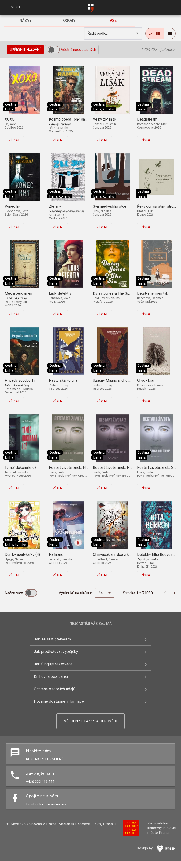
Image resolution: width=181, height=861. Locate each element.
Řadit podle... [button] (98, 33)
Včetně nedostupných (78, 49)
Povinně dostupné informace (59, 701)
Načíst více (14, 593)
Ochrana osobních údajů (54, 689)
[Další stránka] (174, 593)
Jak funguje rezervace (53, 664)
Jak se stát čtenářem (52, 639)
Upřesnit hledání (25, 49)
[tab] (25, 20)
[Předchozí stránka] (165, 593)
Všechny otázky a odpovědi (90, 721)
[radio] (155, 33)
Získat (14, 140)
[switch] (54, 49)
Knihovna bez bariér (51, 676)
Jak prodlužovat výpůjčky (56, 651)
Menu (12, 7)
